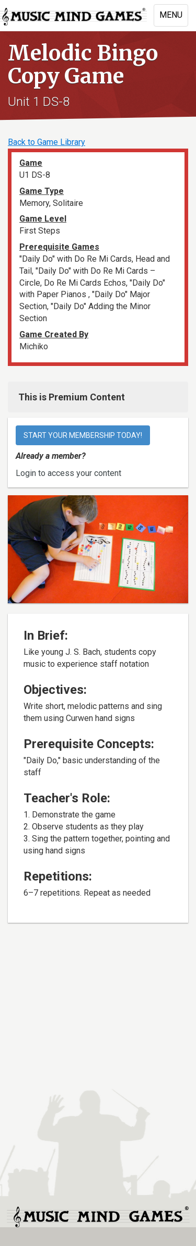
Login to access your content (68, 473)
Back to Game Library (46, 142)
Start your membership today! (83, 435)
